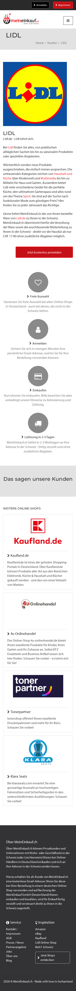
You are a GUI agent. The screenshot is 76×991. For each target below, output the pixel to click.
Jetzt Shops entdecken (46, 958)
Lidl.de (21, 218)
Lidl (10, 147)
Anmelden (40, 5)
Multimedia (49, 178)
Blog (9, 960)
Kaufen (52, 43)
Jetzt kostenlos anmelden (44, 252)
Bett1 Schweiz (44, 947)
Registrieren (63, 5)
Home (40, 43)
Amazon (40, 929)
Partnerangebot (16, 947)
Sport (26, 196)
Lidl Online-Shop (46, 942)
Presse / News (15, 942)
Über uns (12, 956)
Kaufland (40, 938)
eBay (38, 933)
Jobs (9, 951)
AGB (9, 938)
